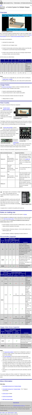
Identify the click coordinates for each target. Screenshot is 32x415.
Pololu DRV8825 (7, 356)
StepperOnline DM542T (9, 351)
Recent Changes (11, 412)
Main (1, 5)
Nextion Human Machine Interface (17, 36)
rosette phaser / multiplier (7, 79)
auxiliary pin (27, 159)
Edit (1, 412)
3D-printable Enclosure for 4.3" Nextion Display (12, 386)
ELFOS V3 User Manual (6, 86)
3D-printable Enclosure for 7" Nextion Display (11, 389)
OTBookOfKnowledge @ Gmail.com (19, 405)
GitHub (25, 214)
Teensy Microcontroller (8, 127)
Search (15, 412)
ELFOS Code (5, 393)
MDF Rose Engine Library (9, 218)
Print (6, 412)
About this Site (16, 402)
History (3, 412)
